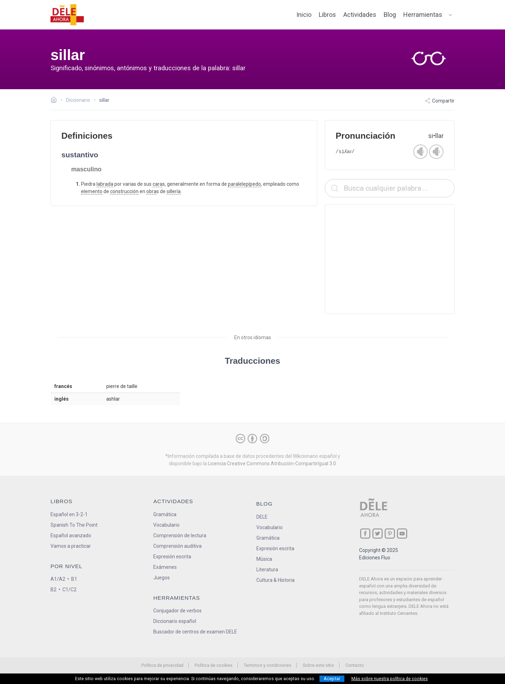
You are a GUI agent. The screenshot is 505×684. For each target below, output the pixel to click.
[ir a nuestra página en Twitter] (377, 533)
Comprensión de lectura (179, 535)
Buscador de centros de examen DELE (195, 631)
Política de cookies (214, 665)
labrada (104, 184)
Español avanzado (70, 535)
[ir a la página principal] (67, 15)
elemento (91, 191)
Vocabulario (166, 525)
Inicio (303, 14)
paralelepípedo (244, 184)
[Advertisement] (389, 259)
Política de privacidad (162, 665)
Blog (390, 14)
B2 (53, 589)
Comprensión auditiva (177, 546)
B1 (74, 579)
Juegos (161, 577)
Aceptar (332, 678)
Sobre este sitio (318, 665)
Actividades (359, 14)
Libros (327, 14)
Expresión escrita (172, 556)
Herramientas (422, 14)
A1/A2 (57, 579)
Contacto (354, 665)
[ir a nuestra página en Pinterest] (390, 533)
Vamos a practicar (70, 546)
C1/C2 (69, 589)
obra (151, 191)
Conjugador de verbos (177, 610)
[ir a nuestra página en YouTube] (402, 533)
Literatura (267, 569)
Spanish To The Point (73, 525)
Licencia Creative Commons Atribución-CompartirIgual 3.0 (272, 463)
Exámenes (165, 567)
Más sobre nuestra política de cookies (389, 678)
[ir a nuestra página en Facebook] (365, 533)
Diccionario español (174, 621)
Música (264, 559)
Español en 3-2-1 (69, 514)
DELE (262, 517)
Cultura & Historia (275, 580)
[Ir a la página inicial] (55, 101)
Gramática (164, 514)
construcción (124, 191)
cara (157, 184)
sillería (174, 191)
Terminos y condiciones (267, 665)
